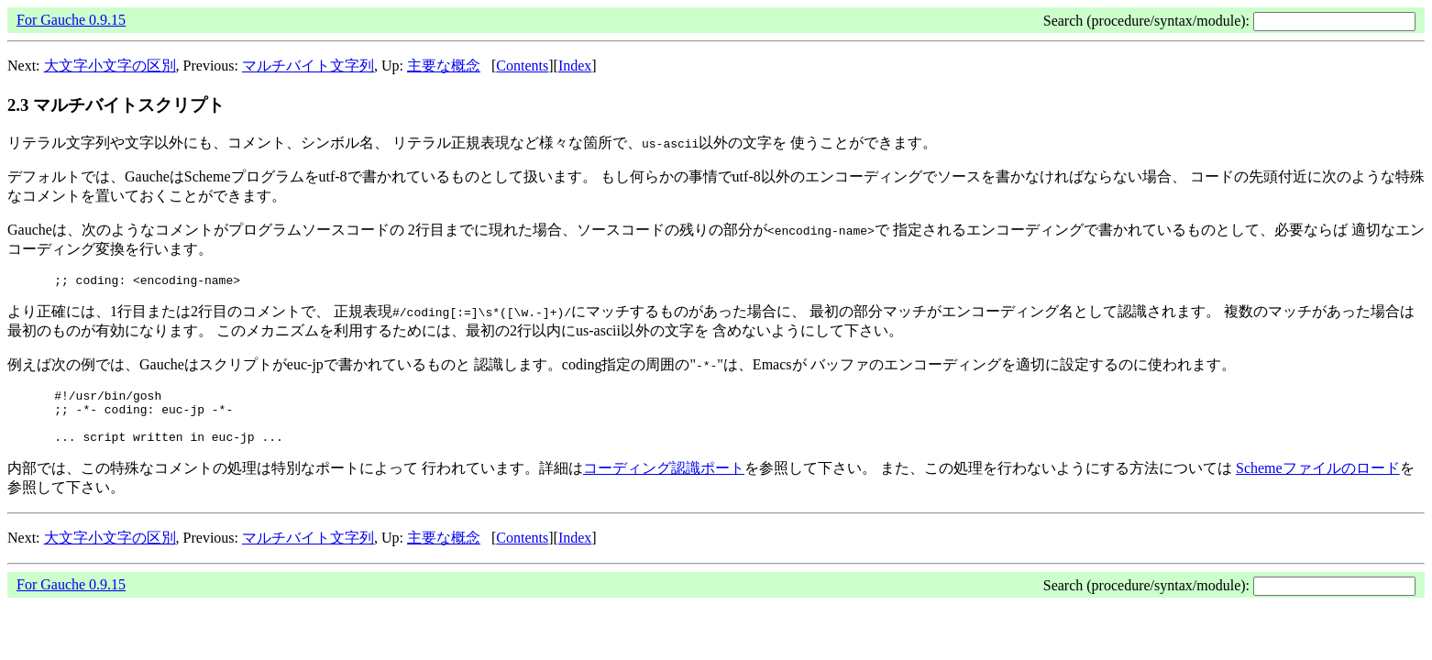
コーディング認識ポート (663, 482)
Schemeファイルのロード (1318, 482)
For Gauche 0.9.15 (71, 20)
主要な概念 (443, 65)
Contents (522, 65)
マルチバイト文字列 (308, 65)
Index (574, 65)
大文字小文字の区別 (110, 65)
